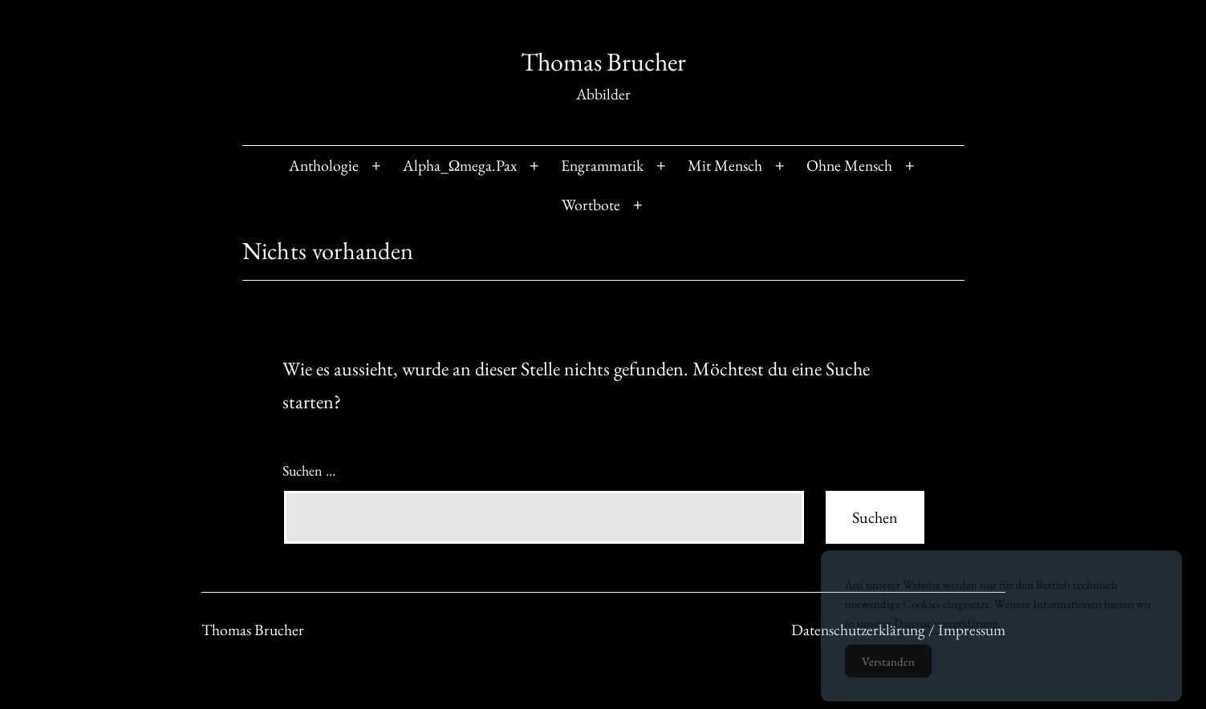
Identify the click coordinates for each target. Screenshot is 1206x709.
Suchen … (308, 470)
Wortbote (591, 204)
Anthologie (324, 165)
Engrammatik (602, 165)
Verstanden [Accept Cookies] (888, 671)
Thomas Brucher (603, 62)
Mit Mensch (725, 165)
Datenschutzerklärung (946, 633)
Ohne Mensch (849, 165)
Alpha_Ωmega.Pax (460, 165)
